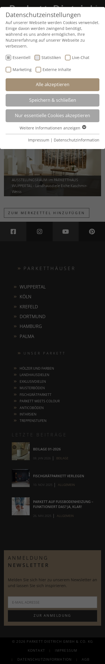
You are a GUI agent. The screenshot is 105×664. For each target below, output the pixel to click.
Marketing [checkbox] (22, 69)
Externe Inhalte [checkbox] (57, 69)
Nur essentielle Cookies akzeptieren (52, 115)
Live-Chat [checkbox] (80, 57)
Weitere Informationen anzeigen (53, 128)
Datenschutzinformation (76, 140)
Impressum (38, 140)
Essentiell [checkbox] (22, 57)
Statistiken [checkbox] (51, 57)
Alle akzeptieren (52, 84)
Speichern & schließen (52, 100)
